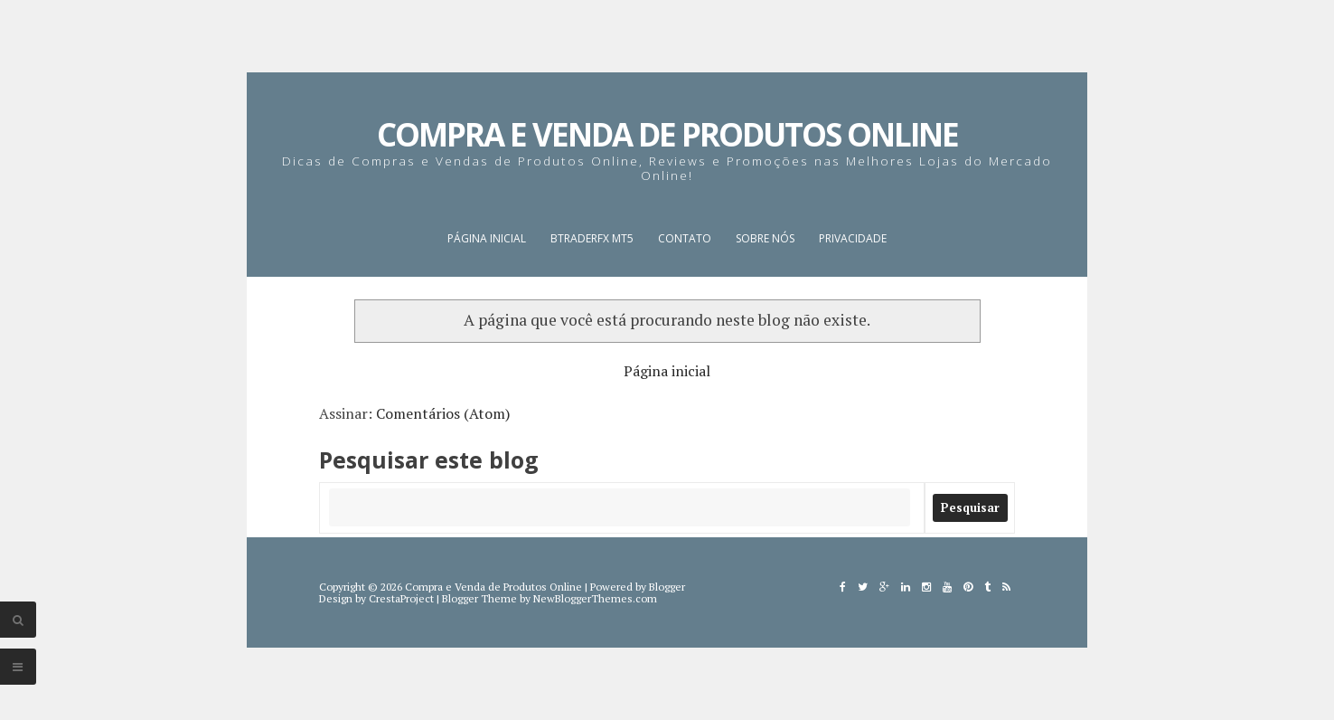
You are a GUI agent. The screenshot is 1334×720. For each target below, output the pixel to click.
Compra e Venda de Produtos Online (667, 134)
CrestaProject (401, 598)
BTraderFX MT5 (592, 238)
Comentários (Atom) (443, 413)
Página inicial (486, 238)
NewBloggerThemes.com (595, 598)
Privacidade (853, 238)
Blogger (667, 586)
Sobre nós (765, 238)
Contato (684, 238)
